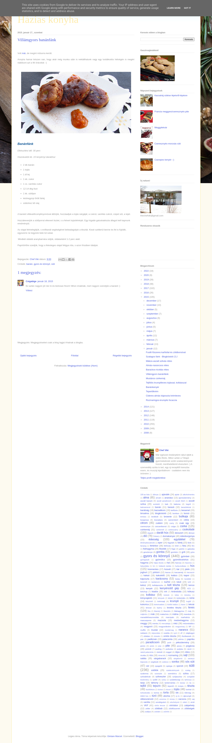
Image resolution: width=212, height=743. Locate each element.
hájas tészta (158, 563)
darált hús (163, 532)
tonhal (188, 689)
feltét (177, 546)
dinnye (191, 533)
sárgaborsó (178, 658)
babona (177, 504)
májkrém (143, 614)
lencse (149, 608)
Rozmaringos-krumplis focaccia (161, 400)
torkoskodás (145, 693)
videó (185, 702)
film (193, 546)
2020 (146, 275)
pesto (152, 646)
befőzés (174, 510)
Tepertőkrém (152, 391)
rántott (159, 652)
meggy (143, 623)
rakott (189, 649)
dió (145, 535)
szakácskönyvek (172, 670)
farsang (143, 546)
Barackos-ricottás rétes (157, 369)
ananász (169, 497)
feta (184, 545)
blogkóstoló (160, 513)
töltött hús (144, 696)
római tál (161, 655)
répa (177, 652)
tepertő (171, 686)
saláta (143, 658)
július (149, 322)
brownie (168, 516)
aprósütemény (184, 498)
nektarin (144, 633)
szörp (163, 680)
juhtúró (156, 572)
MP (190, 627)
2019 (146, 279)
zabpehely (189, 705)
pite (167, 645)
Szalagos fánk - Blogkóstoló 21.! (162, 356)
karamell (143, 582)
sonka (175, 661)
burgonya (144, 520)
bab (166, 504)
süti (53, 264)
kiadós (155, 591)
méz (175, 623)
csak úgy (184, 523)
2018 (146, 284)
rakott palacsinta (146, 652)
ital (177, 569)
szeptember (153, 313)
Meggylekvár (160, 127)
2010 (146, 424)
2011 (146, 419)
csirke (183, 526)
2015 (146, 297)
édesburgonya (187, 536)
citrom (144, 522)
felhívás (167, 546)
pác (142, 639)
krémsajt (161, 601)
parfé (169, 643)
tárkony (154, 682)
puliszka (169, 649)
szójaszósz (177, 676)
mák (152, 614)
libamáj (157, 611)
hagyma (144, 562)
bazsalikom (159, 510)
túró (154, 695)
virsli (192, 702)
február (150, 344)
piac (159, 646)
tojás (177, 689)
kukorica (144, 604)
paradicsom (153, 642)
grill (183, 552)
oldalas (147, 636)
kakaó (147, 575)
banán (29, 264)
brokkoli (154, 516)
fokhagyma (148, 549)
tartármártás (170, 683)
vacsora (182, 699)
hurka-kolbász (180, 566)
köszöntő (149, 601)
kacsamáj (179, 572)
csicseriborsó (161, 526)
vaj (193, 699)
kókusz (191, 591)
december (152, 300)
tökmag (188, 693)
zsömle (166, 712)
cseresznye (145, 526)
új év (178, 696)
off (181, 633)
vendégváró (160, 702)
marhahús (185, 617)
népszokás (156, 633)
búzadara (158, 520)
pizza (179, 646)
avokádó (156, 504)
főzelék (162, 549)
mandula (187, 614)
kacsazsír (190, 572)
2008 (146, 432)
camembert (173, 520)
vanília (146, 702)
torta (166, 692)
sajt (185, 655)
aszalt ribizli (180, 501)
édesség (154, 539)
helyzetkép (144, 566)
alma (146, 497)
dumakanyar (169, 536)
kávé (179, 582)
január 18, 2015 (45, 281)
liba (149, 611)
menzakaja (165, 624)
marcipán (170, 617)
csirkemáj (145, 529)
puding (158, 649)
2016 (146, 292)
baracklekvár (186, 507)
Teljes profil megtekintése (152, 478)
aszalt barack (146, 501)
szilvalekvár (145, 676)
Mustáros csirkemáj (155, 378)
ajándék (166, 494)
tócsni (168, 690)
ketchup (143, 591)
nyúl (175, 633)
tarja (142, 682)
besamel (185, 510)
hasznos (188, 563)
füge (173, 549)
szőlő (155, 680)
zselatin (157, 712)
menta (155, 623)
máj (189, 611)
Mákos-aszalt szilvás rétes (159, 361)
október (151, 309)
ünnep (172, 699)
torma (156, 693)
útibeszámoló (147, 699)
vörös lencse (159, 705)
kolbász (150, 594)
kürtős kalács (173, 604)
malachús (164, 614)
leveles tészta (174, 607)
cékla (186, 520)
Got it (187, 8)
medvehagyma (181, 620)
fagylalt (171, 543)
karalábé (187, 579)
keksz (143, 585)
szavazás (158, 674)
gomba (160, 551)
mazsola (162, 620)
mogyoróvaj (180, 627)
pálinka (181, 639)
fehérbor (154, 545)
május (150, 331)
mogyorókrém (165, 626)
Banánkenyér (152, 387)
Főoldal (74, 355)
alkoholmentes (188, 495)
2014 (146, 406)
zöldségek (189, 708)
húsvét (167, 569)
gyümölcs (160, 559)
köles (177, 595)
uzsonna (162, 699)
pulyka (180, 649)
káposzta (144, 579)
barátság (144, 510)
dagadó (150, 533)
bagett (188, 504)
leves (191, 607)
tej (190, 683)
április (150, 335)
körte (191, 598)
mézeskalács (188, 623)
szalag (187, 670)
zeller (147, 708)
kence (191, 585)
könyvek (161, 598)
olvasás (157, 636)
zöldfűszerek (174, 708)
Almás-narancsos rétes (157, 365)
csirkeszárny (173, 530)
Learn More (174, 8)
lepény (159, 608)
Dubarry (156, 536)
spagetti (158, 666)
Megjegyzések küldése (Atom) (83, 365)
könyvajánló (146, 598)
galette (181, 549)
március (151, 339)
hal (168, 562)
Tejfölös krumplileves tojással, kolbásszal (166, 382)
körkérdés (181, 598)
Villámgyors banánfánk (157, 374)
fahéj (180, 542)
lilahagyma (179, 611)
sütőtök (154, 670)
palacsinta (168, 639)
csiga (173, 526)
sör (147, 666)
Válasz (29, 290)
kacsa (168, 572)
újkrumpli (187, 696)
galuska (191, 549)
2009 (146, 428)
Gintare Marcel (114, 736)
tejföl (143, 685)
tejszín (157, 685)
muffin (143, 630)
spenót (179, 666)
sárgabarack (160, 658)
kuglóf (188, 601)
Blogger (139, 736)
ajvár (177, 494)
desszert (179, 533)
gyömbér (185, 556)
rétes (187, 652)
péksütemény (182, 642)
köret (170, 598)
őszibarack (186, 636)
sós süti (189, 661)
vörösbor (173, 705)
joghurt (143, 572)
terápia (180, 686)
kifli (165, 591)
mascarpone (145, 620)
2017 (146, 288)
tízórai (160, 690)
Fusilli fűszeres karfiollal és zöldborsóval (166, 352)
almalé (158, 498)
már (24, 53)
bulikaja (183, 516)
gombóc (174, 552)
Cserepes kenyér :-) (164, 159)
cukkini (159, 523)
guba (192, 552)
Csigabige (31, 281)
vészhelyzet (174, 702)
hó (154, 566)
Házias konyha (48, 19)
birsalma (144, 513)
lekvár (191, 604)
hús (192, 565)
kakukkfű (160, 575)
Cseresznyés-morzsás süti (167, 143)
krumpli (174, 601)
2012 (146, 415)
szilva (186, 673)
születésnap (175, 680)
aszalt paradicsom (164, 501)
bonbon (175, 513)
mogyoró (148, 626)
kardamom (156, 582)
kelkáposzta (157, 585)
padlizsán (152, 639)
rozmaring (173, 655)
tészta (190, 685)
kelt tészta (173, 585)
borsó (186, 513)
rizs (151, 655)
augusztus (152, 318)
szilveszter (160, 676)
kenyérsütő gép (169, 588)
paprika (190, 639)
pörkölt (148, 649)
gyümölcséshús (180, 559)
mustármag (169, 630)
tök (177, 692)
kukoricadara (159, 604)
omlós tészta (169, 636)
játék (187, 569)
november (152, 305)
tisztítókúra (150, 690)
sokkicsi (165, 662)
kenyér (149, 588)
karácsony (162, 578)
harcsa (178, 563)
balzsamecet (145, 507)
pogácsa (190, 646)
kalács (174, 575)
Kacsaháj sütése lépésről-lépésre (170, 95)
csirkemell (160, 530)
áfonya (155, 495)
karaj (177, 579)
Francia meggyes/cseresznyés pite (171, 111)
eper (160, 542)
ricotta (143, 655)
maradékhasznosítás (149, 617)
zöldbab (159, 708)
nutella (166, 633)
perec (142, 646)
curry (172, 523)
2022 (146, 271)
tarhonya (188, 680)
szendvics (172, 673)
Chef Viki (164, 450)
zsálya (148, 711)
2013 (146, 411)
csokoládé (188, 529)
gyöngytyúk (144, 560)
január (150, 348)
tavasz (182, 683)
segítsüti (154, 662)
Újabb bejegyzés (28, 355)
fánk (189, 543)
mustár (154, 630)
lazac (183, 604)
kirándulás (176, 591)
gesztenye (148, 552)
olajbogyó (190, 633)
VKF (146, 705)
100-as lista (145, 495)
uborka (166, 696)
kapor (186, 575)
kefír (189, 582)
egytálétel (179, 539)
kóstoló (166, 595)
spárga (169, 666)
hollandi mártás (165, 566)
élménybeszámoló (147, 543)
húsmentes (153, 569)
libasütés (167, 611)
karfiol (167, 582)
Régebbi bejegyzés (122, 355)
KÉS (189, 589)
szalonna (144, 673)
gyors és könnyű (42, 264)
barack (171, 507)
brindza (143, 517)
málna (175, 614)
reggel (169, 652)
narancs (183, 629)
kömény (187, 595)
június (150, 326)
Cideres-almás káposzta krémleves (163, 395)
